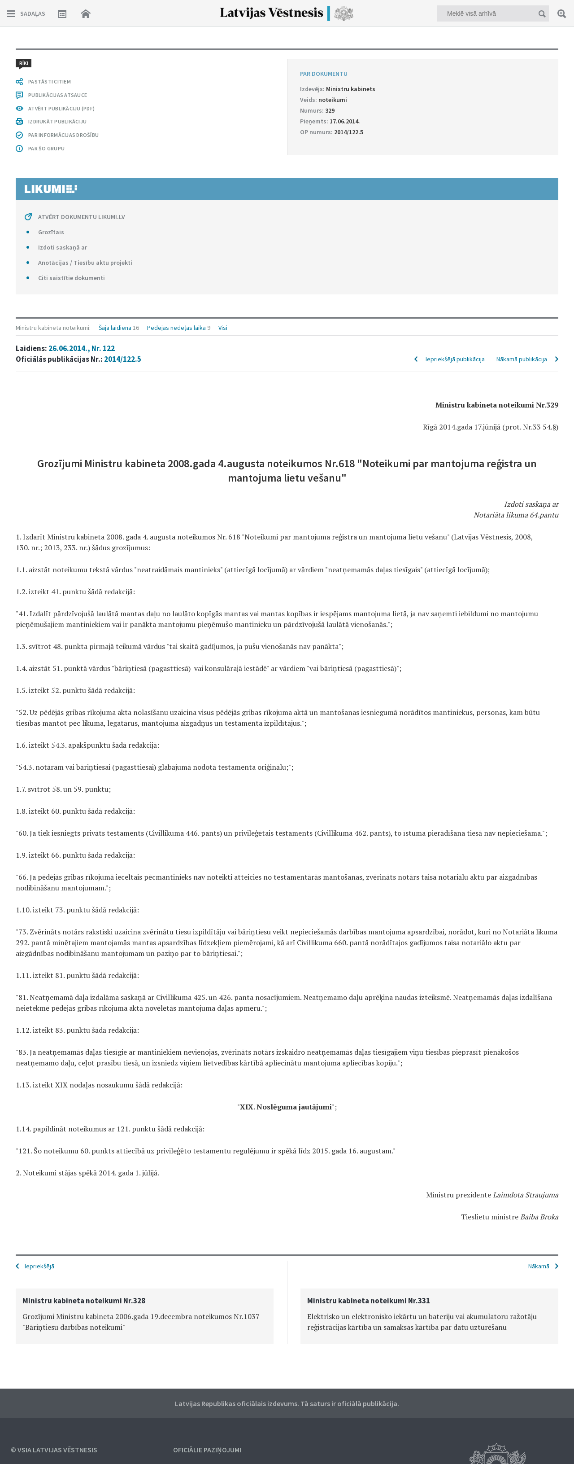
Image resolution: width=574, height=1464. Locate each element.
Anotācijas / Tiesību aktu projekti (85, 263)
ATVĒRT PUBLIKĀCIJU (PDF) (61, 108)
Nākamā (538, 1266)
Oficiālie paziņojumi (207, 1449)
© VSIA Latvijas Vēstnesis (54, 1449)
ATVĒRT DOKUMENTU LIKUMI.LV (81, 217)
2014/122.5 (122, 359)
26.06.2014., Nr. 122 (81, 348)
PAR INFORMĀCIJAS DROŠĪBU (63, 134)
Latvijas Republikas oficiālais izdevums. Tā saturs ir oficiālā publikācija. (287, 1403)
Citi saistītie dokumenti (71, 278)
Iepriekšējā (39, 1266)
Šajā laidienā (115, 328)
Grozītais (51, 232)
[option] (145, 1316)
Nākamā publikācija (521, 359)
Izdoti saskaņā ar (62, 247)
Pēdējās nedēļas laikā (176, 328)
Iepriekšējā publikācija (455, 359)
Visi (222, 328)
